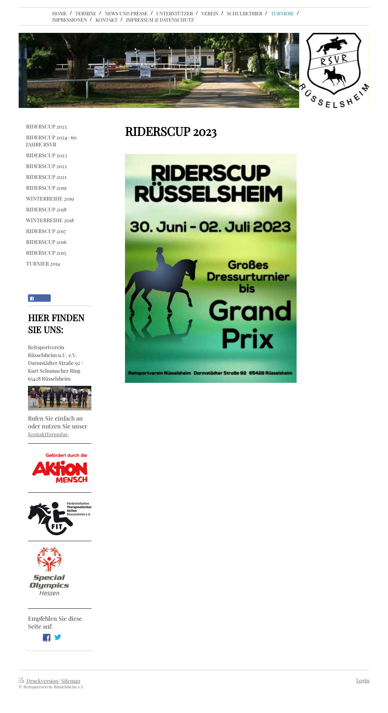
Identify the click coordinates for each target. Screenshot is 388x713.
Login (362, 680)
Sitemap (70, 680)
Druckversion (39, 680)
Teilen (39, 298)
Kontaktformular (48, 434)
